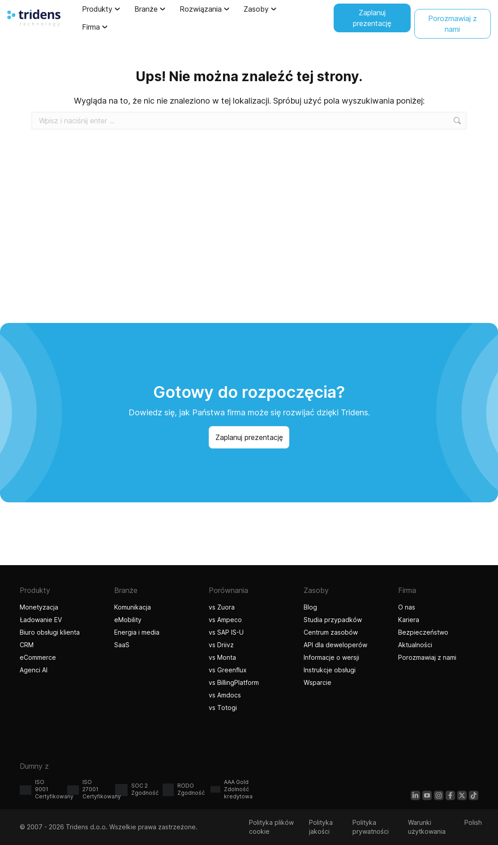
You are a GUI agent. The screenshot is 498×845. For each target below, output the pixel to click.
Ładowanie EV (41, 619)
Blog (310, 607)
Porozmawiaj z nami (427, 657)
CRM (27, 645)
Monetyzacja (39, 607)
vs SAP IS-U (226, 632)
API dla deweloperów (335, 645)
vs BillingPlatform (234, 682)
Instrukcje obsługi (330, 670)
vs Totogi (224, 707)
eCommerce (38, 657)
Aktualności (415, 645)
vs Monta (222, 657)
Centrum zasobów (331, 632)
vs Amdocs (225, 695)
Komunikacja (132, 607)
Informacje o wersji (331, 657)
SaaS (121, 645)
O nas (406, 607)
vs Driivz (221, 645)
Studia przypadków (333, 619)
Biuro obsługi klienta (50, 632)
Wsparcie (317, 682)
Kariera (408, 619)
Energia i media (136, 632)
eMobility (128, 619)
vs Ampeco (225, 619)
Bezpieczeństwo (423, 632)
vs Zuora (222, 607)
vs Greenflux (228, 670)
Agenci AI (35, 670)
